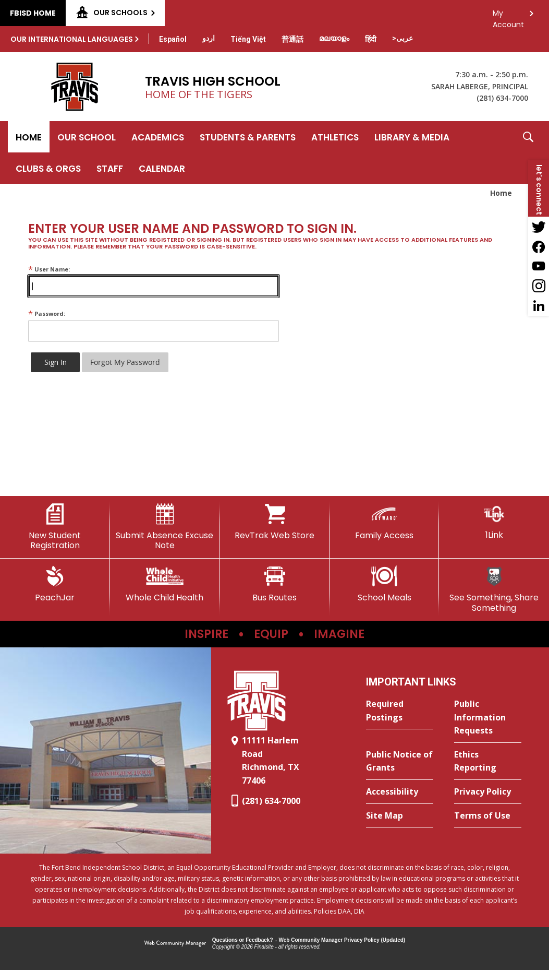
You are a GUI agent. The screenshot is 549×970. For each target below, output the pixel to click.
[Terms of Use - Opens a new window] (488, 816)
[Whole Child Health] (165, 584)
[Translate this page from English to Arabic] (402, 38)
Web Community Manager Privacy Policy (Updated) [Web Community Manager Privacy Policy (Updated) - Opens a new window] (342, 940)
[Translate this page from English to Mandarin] (292, 39)
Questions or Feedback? (242, 940)
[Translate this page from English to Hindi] (371, 39)
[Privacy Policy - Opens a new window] (488, 792)
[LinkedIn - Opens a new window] (538, 306)
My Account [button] (508, 16)
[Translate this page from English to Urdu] (208, 38)
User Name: (49, 269)
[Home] (29, 136)
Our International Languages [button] (71, 39)
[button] (528, 152)
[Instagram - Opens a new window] (538, 286)
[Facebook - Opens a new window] (538, 246)
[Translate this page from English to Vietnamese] (248, 39)
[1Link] (494, 522)
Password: (46, 313)
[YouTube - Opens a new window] (538, 266)
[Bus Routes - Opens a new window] (274, 584)
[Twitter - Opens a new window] (538, 226)
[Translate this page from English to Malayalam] (334, 38)
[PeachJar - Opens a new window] (55, 584)
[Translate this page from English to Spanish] (173, 39)
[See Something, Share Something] (494, 589)
